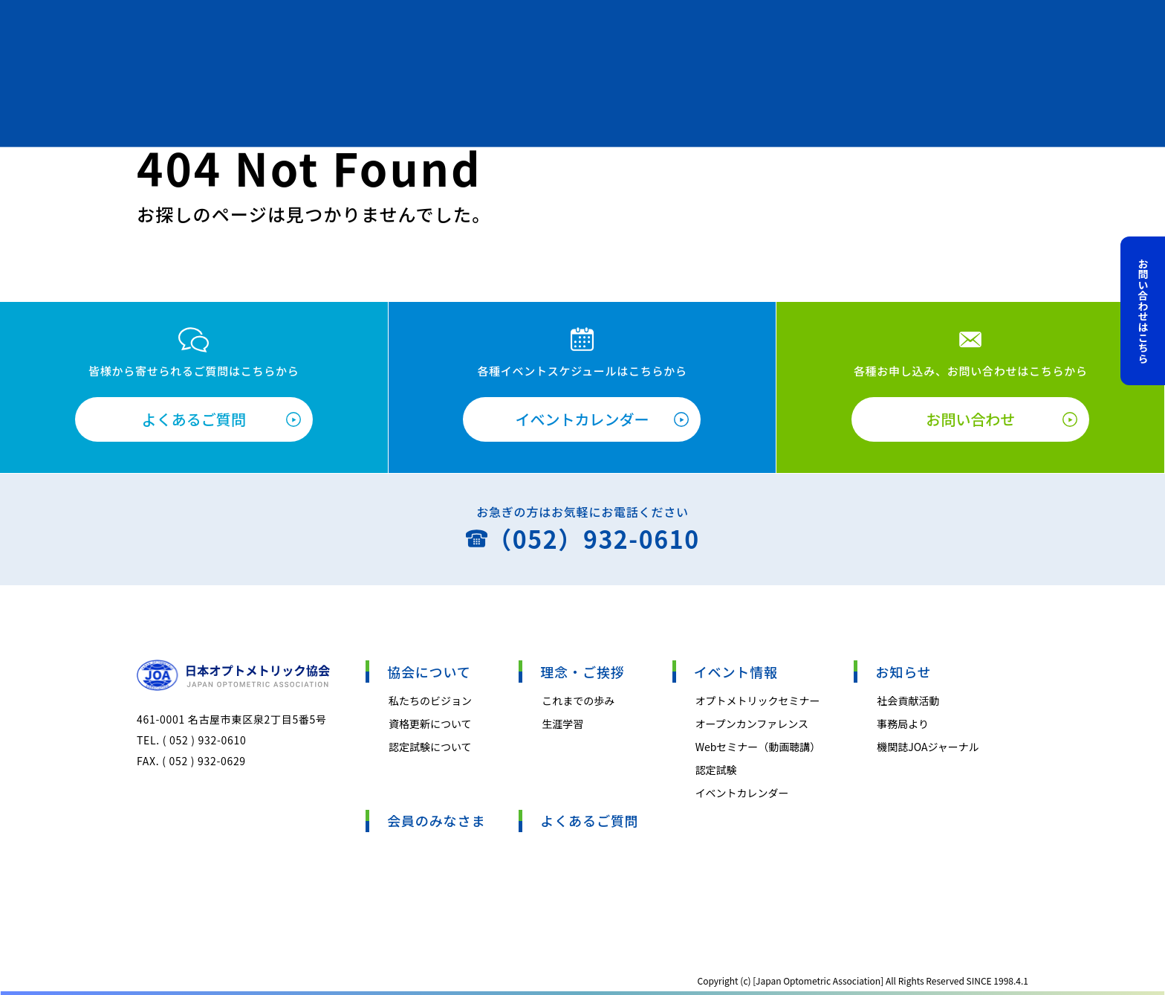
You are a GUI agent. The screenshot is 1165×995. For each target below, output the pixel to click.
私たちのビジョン (430, 700)
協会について (429, 671)
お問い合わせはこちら (1143, 311)
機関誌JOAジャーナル (928, 746)
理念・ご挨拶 (582, 671)
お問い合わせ (970, 419)
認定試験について (430, 746)
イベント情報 (736, 671)
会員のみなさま (436, 820)
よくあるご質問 (194, 419)
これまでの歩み (578, 700)
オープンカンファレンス (751, 723)
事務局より (903, 723)
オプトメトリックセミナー (757, 700)
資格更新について (430, 723)
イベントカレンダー (582, 419)
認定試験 (716, 769)
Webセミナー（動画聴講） (758, 746)
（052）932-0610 (593, 538)
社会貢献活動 (908, 700)
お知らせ (903, 671)
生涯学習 (562, 723)
